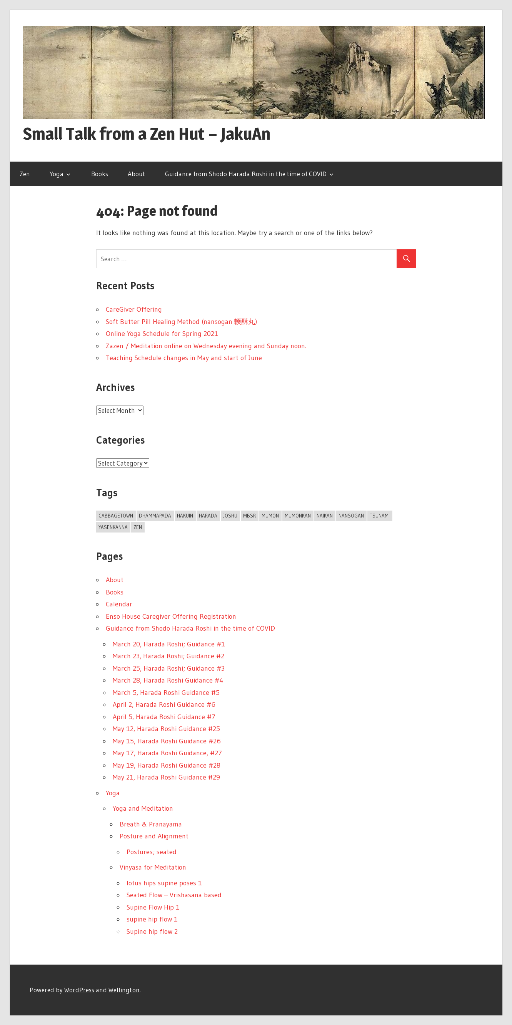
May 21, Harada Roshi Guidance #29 (166, 777)
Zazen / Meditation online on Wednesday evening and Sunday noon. (206, 346)
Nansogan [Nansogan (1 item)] (351, 515)
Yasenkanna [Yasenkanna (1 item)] (113, 527)
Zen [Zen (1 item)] (137, 527)
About (136, 174)
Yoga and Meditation (143, 808)
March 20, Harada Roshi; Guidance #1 (169, 644)
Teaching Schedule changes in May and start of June (184, 358)
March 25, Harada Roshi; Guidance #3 (169, 668)
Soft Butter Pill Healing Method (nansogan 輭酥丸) (181, 321)
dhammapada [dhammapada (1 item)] (155, 515)
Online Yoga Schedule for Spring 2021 (162, 333)
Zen (25, 174)
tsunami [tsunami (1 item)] (380, 515)
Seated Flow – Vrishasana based (174, 895)
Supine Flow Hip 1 (153, 907)
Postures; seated (152, 852)
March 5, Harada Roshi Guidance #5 (166, 692)
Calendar (119, 604)
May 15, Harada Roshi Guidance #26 (167, 741)
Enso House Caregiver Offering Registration (171, 616)
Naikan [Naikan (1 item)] (325, 515)
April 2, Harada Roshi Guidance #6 (164, 704)
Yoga (56, 174)
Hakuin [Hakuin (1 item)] (185, 515)
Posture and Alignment (154, 836)
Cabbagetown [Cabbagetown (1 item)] (115, 515)
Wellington (124, 990)
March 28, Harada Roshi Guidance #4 (168, 680)
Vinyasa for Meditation (153, 867)
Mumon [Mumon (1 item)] (270, 515)
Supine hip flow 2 (152, 931)
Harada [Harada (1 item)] (208, 515)
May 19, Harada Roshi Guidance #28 (166, 765)
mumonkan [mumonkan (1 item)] (298, 515)
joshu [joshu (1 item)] (230, 515)
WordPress (79, 990)
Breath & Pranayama (151, 824)
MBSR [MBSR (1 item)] (249, 515)
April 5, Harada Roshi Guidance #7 (164, 717)
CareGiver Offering (134, 309)
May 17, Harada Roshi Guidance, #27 (167, 753)
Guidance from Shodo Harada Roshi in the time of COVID (246, 174)
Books (99, 174)
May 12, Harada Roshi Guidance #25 (166, 729)
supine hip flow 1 (152, 919)
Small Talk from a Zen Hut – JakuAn (146, 133)
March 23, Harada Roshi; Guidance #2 (168, 656)
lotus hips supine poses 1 (164, 883)
